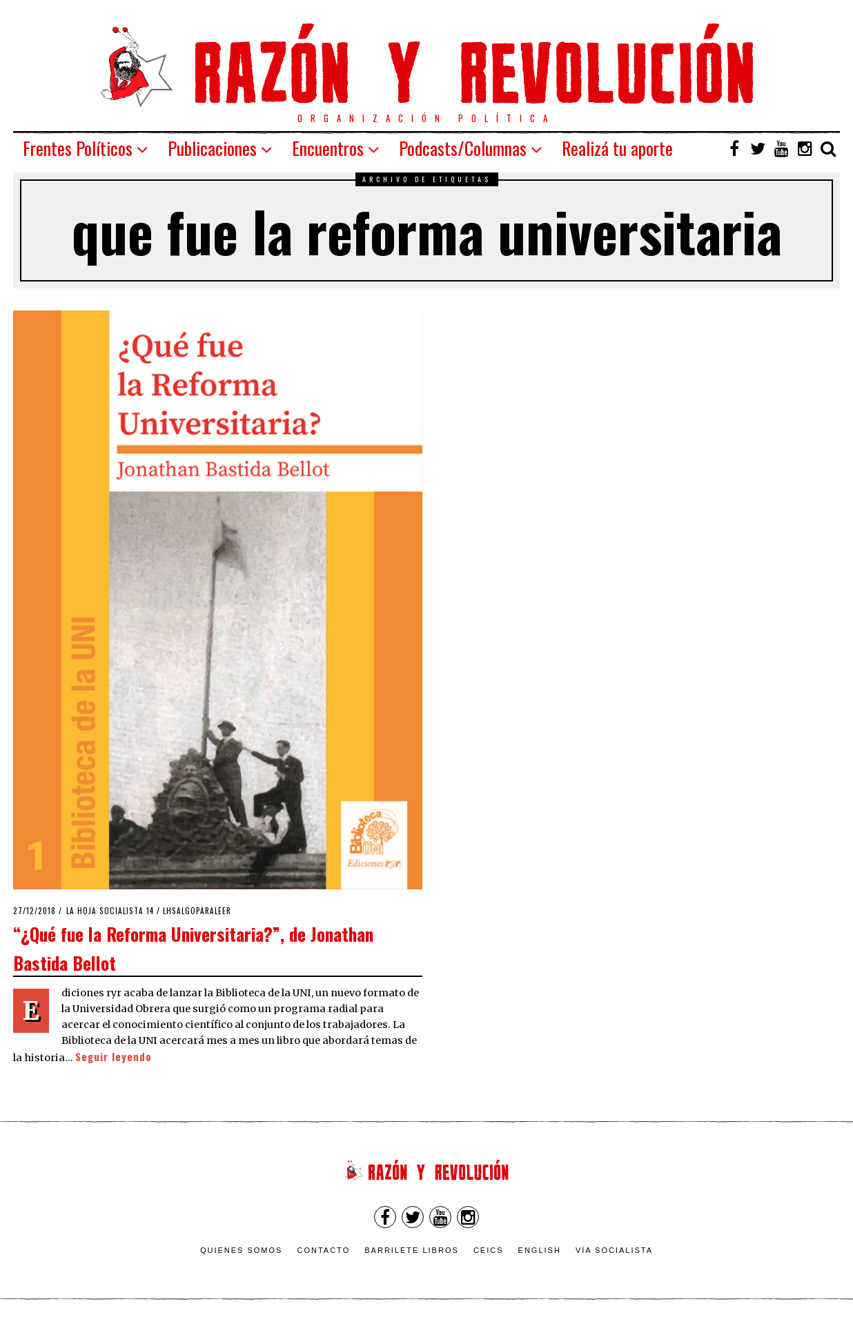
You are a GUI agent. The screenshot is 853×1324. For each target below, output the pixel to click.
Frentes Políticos (78, 148)
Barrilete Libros (411, 1250)
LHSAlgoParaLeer (197, 910)
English (539, 1250)
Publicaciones (212, 148)
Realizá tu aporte (617, 148)
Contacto (323, 1250)
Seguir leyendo (113, 1056)
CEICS (488, 1250)
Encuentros (328, 148)
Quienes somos (241, 1250)
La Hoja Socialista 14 (110, 910)
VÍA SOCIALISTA (614, 1250)
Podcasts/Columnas (463, 148)
